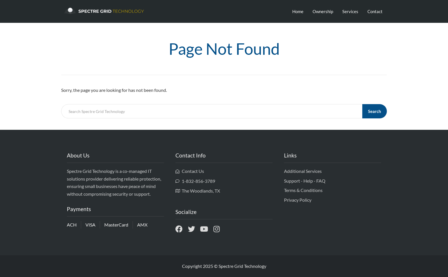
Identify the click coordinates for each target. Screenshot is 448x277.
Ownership (323, 11)
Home (297, 11)
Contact (375, 11)
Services (350, 11)
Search (374, 111)
